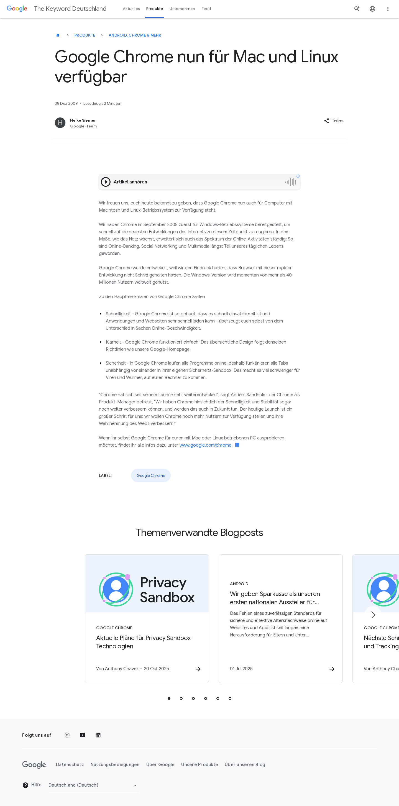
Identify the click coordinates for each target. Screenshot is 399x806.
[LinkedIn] (98, 735)
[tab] (169, 699)
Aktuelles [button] (131, 8)
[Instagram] (67, 735)
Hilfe (32, 785)
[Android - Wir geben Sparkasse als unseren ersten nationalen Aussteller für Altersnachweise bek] (272, 619)
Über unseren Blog (245, 765)
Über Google (160, 765)
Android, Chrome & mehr (135, 35)
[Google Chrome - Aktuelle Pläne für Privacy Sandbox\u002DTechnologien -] (127, 619)
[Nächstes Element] (373, 614)
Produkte (85, 35)
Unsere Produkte (199, 765)
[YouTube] (82, 735)
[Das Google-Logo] (34, 765)
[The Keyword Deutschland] (58, 35)
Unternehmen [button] (182, 8)
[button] (333, 121)
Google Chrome (151, 475)
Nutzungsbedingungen (115, 765)
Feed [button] (206, 8)
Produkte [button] (154, 8)
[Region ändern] (93, 785)
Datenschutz (70, 765)
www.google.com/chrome (205, 445)
